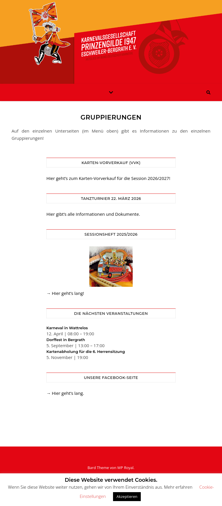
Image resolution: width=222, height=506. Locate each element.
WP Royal (125, 467)
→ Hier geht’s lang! (65, 293)
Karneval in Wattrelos (67, 327)
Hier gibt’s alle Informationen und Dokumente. (93, 214)
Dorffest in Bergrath (65, 339)
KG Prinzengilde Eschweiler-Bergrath (111, 38)
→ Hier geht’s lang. (65, 393)
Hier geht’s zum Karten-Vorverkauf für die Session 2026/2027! (108, 178)
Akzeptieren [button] (126, 496)
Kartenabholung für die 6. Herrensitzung (85, 351)
